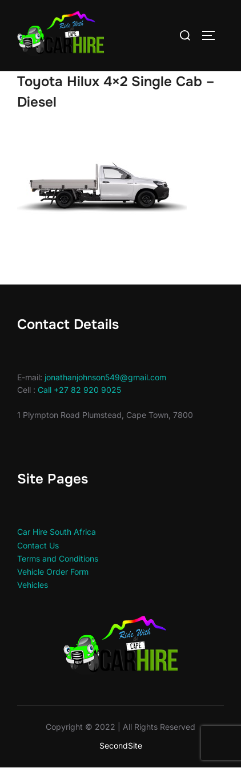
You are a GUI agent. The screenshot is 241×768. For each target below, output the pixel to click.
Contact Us (38, 545)
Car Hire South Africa (56, 532)
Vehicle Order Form (53, 571)
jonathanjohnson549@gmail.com (105, 377)
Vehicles (32, 585)
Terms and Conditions (57, 558)
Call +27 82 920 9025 (79, 390)
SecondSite (120, 745)
